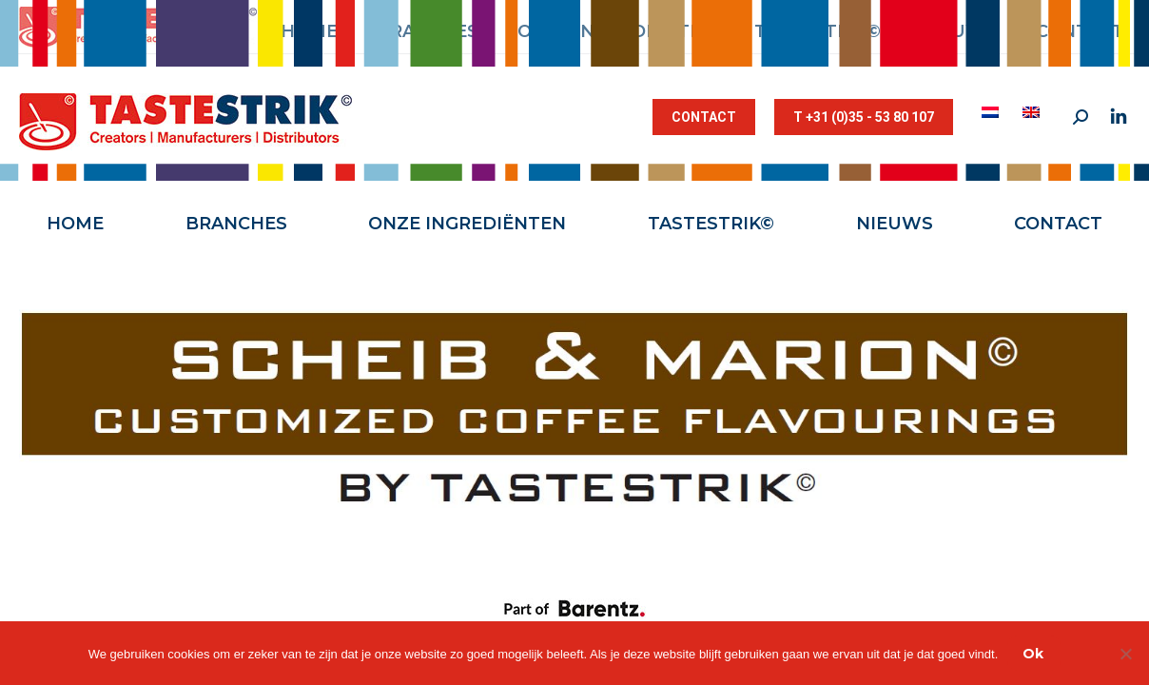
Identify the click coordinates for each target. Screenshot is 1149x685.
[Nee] (1125, 653)
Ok (1032, 653)
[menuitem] (992, 112)
